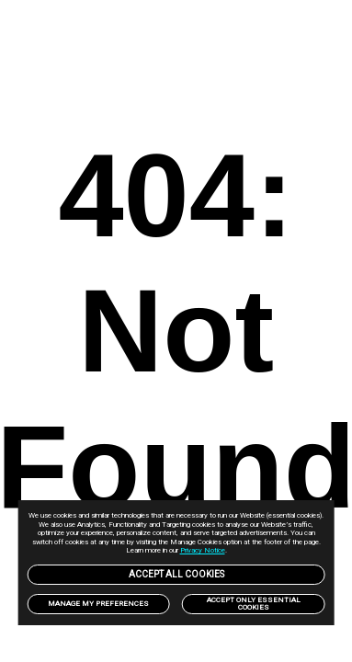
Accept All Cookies (176, 574)
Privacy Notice (202, 550)
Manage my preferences (98, 603)
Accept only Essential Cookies (254, 603)
